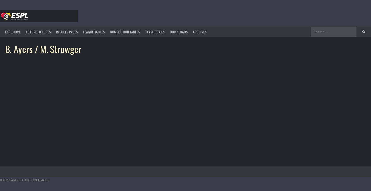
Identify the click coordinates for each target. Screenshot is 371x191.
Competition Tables (125, 31)
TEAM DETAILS (155, 31)
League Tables (94, 31)
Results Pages (67, 31)
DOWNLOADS (179, 31)
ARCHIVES (200, 31)
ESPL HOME (13, 31)
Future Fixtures (38, 31)
